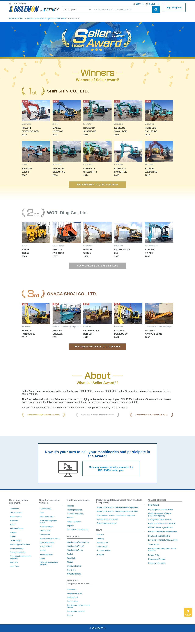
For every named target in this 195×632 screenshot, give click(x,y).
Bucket (70, 554)
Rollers (12, 525)
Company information (157, 563)
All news (100, 535)
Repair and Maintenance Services (162, 523)
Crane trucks (45, 531)
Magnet (70, 562)
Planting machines (74, 510)
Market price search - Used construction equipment (117, 507)
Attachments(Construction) (78, 542)
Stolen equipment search (107, 523)
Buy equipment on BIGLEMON (160, 509)
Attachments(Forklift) (75, 546)
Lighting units (72, 597)
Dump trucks (45, 535)
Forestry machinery (17, 552)
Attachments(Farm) (75, 550)
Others (70, 615)
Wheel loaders (15, 517)
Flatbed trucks (45, 509)
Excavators (14, 509)
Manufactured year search (107, 519)
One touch (71, 570)
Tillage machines (74, 522)
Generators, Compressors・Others (78, 582)
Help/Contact (153, 505)
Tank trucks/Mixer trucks (50, 539)
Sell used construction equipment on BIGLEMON (46, 18)
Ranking (100, 539)
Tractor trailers (46, 546)
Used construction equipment (18, 501)
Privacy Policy (154, 555)
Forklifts (43, 550)
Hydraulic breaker (74, 566)
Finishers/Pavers (16, 529)
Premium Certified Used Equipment (162, 531)
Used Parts (14, 566)
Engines (70, 526)
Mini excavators (16, 513)
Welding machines (74, 593)
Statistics (100, 555)
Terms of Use (153, 544)
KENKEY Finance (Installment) (160, 527)
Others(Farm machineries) (78, 530)
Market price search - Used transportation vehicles (117, 511)
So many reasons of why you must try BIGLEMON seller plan (111, 468)
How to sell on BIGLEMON (159, 536)
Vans (42, 513)
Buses (42, 558)
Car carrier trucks (47, 542)
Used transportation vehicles (49, 501)
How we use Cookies (156, 559)
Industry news (102, 543)
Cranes (13, 536)
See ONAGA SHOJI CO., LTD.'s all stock (97, 346)
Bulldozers (14, 521)
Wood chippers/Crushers (20, 544)
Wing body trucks (47, 517)
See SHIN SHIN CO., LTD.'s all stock (97, 184)
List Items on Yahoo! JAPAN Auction (162, 540)
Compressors (72, 601)
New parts (14, 562)
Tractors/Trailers (46, 527)
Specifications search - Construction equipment (116, 515)
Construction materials (76, 611)
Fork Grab (71, 558)
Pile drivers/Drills (16, 548)
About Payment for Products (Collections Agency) (159, 514)
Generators (71, 589)
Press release (102, 547)
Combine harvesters (75, 514)
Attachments (73, 536)
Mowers (70, 518)
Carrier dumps (15, 540)
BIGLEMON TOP (16, 18)
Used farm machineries (78, 500)
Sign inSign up (174, 7)
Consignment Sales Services (160, 520)
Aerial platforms (46, 554)
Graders (13, 532)
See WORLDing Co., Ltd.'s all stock (97, 265)
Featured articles (103, 551)
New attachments (74, 574)
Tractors (70, 506)
